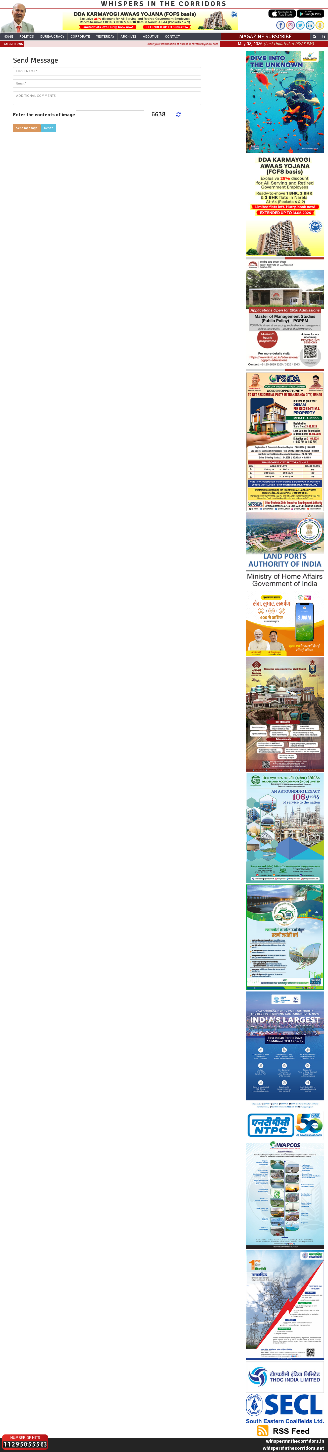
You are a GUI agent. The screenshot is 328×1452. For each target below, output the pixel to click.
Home (8, 36)
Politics (26, 36)
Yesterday (105, 36)
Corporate (80, 36)
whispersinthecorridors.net (293, 1448)
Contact (172, 36)
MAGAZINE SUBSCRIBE (265, 36)
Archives (129, 36)
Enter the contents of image (44, 115)
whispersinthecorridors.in (295, 1441)
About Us (151, 36)
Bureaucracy (52, 36)
